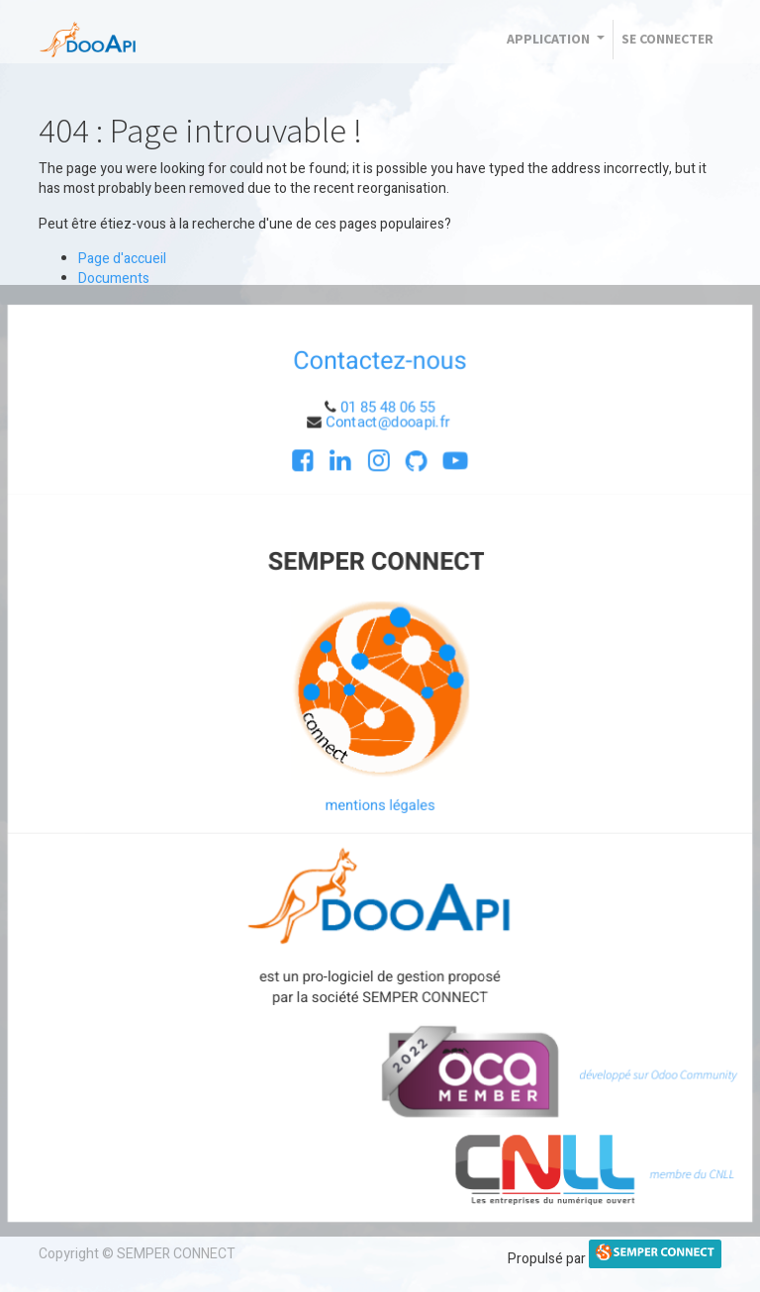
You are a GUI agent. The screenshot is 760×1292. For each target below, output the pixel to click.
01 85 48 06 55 (387, 406)
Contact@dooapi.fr (389, 420)
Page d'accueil (122, 258)
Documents (113, 278)
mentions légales (379, 805)
